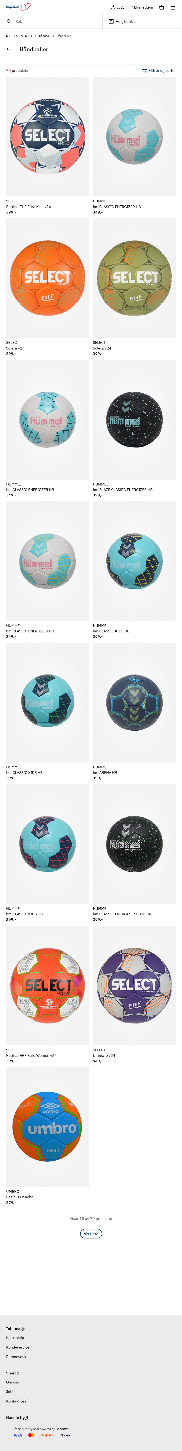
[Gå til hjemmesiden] (21, 7)
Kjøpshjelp (15, 1337)
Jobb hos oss (17, 1391)
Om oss (12, 1382)
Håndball (47, 36)
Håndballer (64, 36)
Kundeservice (17, 1347)
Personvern (16, 1356)
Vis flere (91, 1233)
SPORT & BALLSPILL (21, 36)
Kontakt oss (16, 1401)
